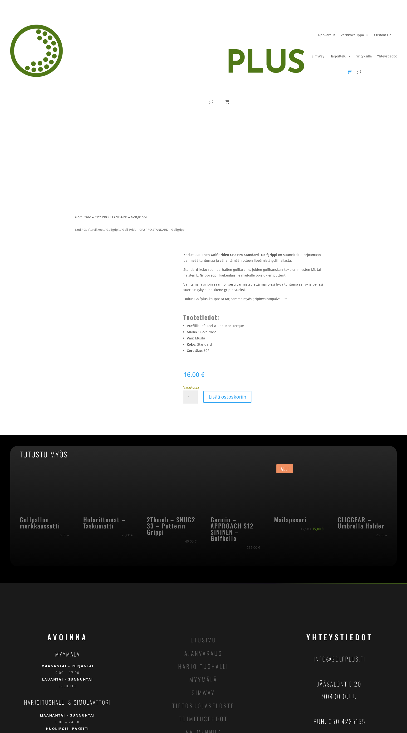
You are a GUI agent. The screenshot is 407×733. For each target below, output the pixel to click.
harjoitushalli (203, 666)
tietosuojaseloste (203, 705)
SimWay (318, 56)
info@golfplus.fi (339, 658)
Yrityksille (364, 56)
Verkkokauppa (352, 35)
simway (203, 692)
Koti (78, 229)
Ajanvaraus (326, 35)
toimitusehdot (203, 718)
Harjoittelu (337, 56)
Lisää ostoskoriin (227, 397)
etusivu (203, 640)
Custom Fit (382, 35)
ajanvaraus (203, 653)
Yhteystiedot (387, 56)
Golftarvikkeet (93, 229)
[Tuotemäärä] (190, 397)
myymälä (203, 679)
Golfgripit (113, 229)
